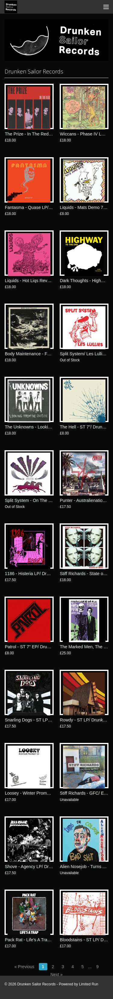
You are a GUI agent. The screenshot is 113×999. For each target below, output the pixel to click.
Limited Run (88, 984)
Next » (56, 974)
